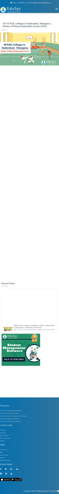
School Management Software (9, 413)
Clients (2, 441)
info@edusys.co (45, 3)
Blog (1, 452)
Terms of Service (5, 438)
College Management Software (10, 419)
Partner (2, 458)
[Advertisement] (29, 382)
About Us (3, 433)
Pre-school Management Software (11, 410)
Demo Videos (4, 455)
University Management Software (10, 421)
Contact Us (3, 449)
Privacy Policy (4, 435)
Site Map (3, 430)
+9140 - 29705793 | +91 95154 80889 (25, 3)
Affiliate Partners (5, 460)
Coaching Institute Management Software (13, 416)
